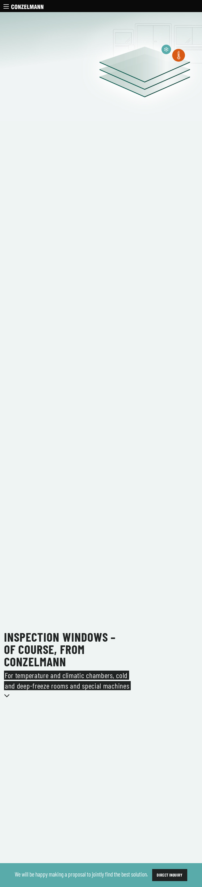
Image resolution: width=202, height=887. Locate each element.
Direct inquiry (170, 874)
